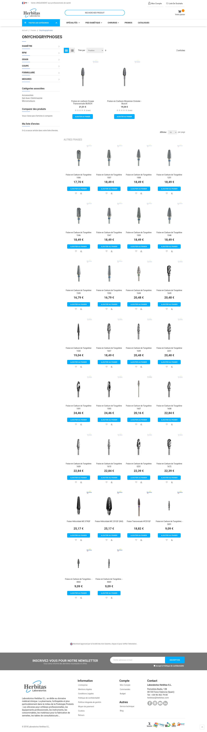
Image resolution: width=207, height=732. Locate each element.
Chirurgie (112, 22)
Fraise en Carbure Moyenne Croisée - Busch (124, 102)
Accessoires (27, 95)
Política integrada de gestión (89, 702)
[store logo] (31, 13)
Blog (121, 710)
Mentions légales (85, 689)
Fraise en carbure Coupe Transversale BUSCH (82, 102)
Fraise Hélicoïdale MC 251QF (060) (109, 521)
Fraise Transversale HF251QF (139, 521)
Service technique (126, 706)
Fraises (34, 30)
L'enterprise (83, 685)
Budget (122, 693)
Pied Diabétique (92, 22)
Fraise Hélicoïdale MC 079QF (78, 521)
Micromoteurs (28, 100)
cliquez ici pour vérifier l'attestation (123, 643)
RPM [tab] (24, 52)
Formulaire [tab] (28, 72)
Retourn (81, 715)
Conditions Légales (86, 693)
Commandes (124, 689)
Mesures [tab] (27, 79)
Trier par (81, 50)
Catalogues (143, 22)
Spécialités (72, 22)
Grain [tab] (25, 59)
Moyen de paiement (86, 706)
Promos (128, 22)
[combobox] (95, 12)
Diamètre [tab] (27, 46)
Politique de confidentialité (173, 666)
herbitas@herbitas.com (158, 697)
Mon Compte (124, 685)
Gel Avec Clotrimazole (32, 98)
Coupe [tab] (25, 66)
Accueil (25, 30)
